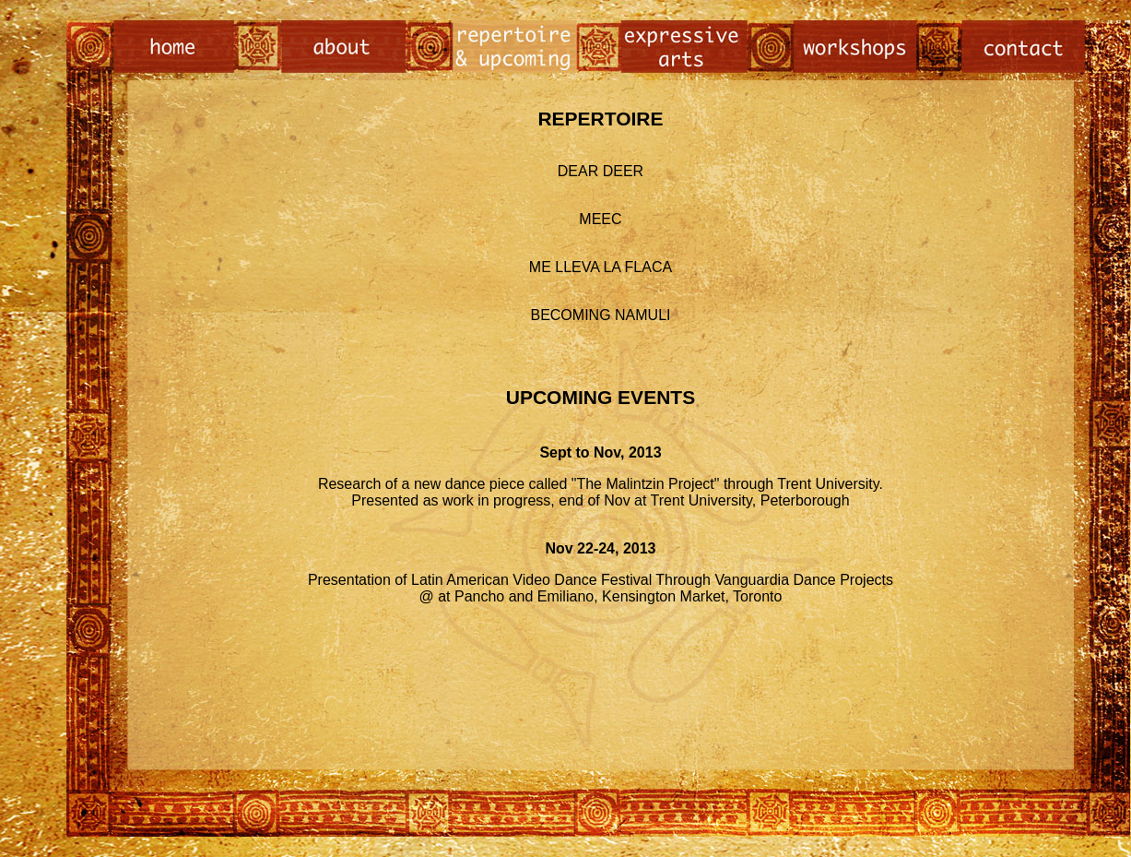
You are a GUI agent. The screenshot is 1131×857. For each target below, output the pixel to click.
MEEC (600, 219)
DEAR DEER (600, 171)
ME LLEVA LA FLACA (600, 267)
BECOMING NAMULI (600, 315)
